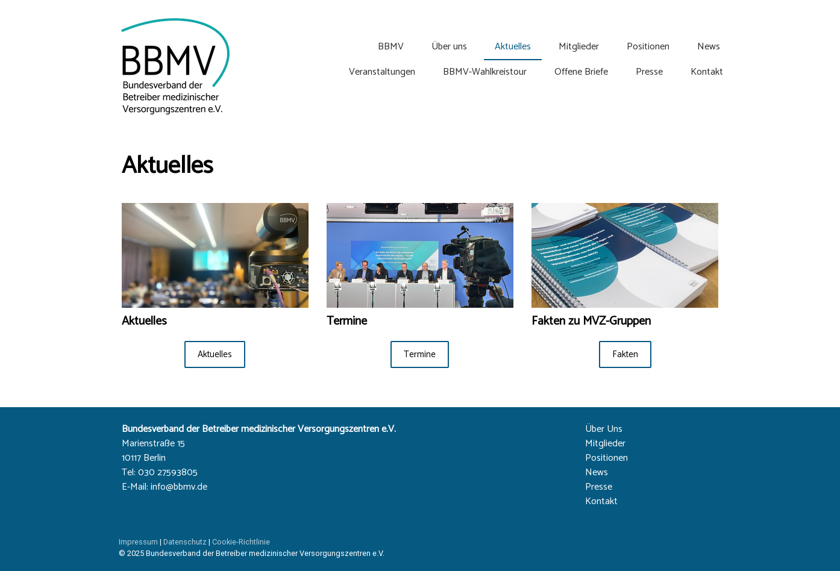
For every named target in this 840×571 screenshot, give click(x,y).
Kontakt (707, 72)
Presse (649, 72)
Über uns (449, 47)
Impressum (138, 541)
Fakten (625, 354)
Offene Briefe (581, 72)
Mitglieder (579, 47)
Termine (420, 354)
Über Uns (603, 429)
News (708, 47)
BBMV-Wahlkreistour (485, 72)
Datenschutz (185, 541)
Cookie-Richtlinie (241, 541)
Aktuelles (513, 47)
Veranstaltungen (382, 72)
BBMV (391, 47)
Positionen (648, 47)
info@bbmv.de (179, 487)
